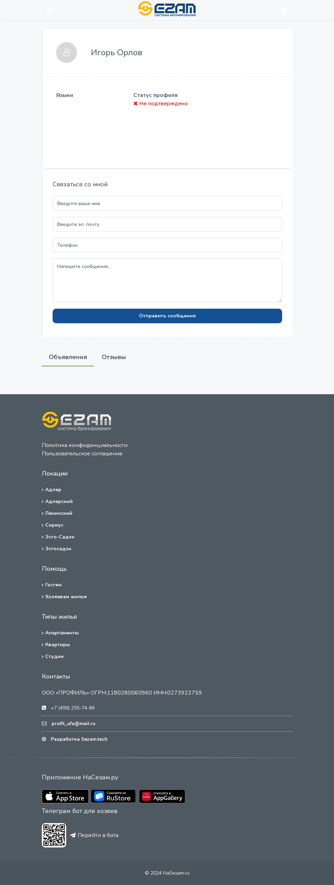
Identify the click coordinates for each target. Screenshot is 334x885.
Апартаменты (62, 633)
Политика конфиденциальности (84, 445)
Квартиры (57, 644)
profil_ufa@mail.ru (73, 723)
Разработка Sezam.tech (79, 739)
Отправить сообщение (167, 315)
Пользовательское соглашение (82, 453)
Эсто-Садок (60, 537)
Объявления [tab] (68, 357)
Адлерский (59, 501)
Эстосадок (58, 548)
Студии (54, 656)
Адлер (53, 489)
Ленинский (58, 513)
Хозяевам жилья (66, 596)
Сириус (54, 525)
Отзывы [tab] (114, 357)
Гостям (53, 585)
